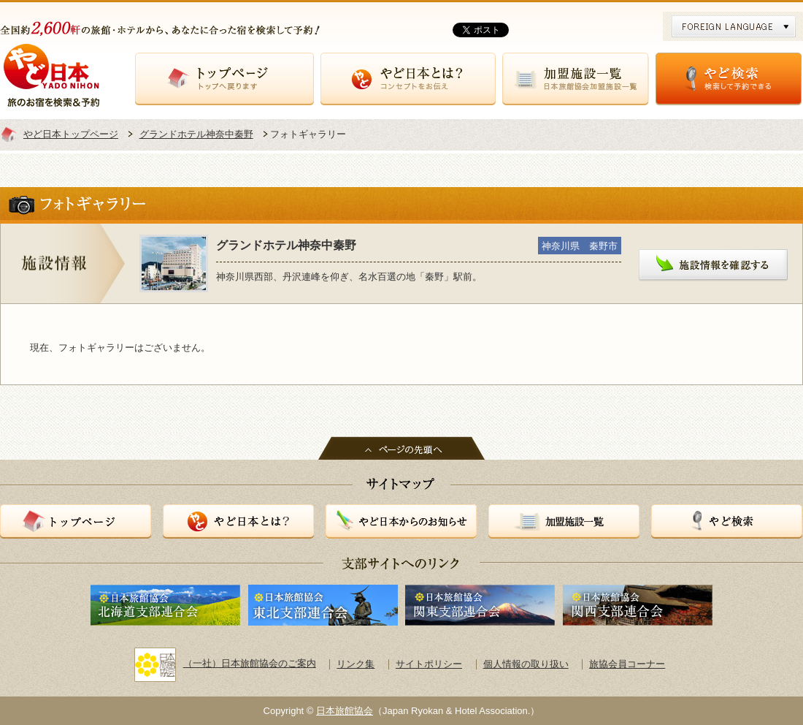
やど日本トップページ (70, 134)
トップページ (224, 79)
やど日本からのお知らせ (401, 521)
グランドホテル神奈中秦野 (196, 134)
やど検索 (729, 79)
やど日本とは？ (408, 79)
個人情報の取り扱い (526, 663)
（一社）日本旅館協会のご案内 (225, 663)
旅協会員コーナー (627, 663)
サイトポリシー (429, 663)
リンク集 (355, 663)
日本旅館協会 (344, 710)
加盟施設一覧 (575, 79)
